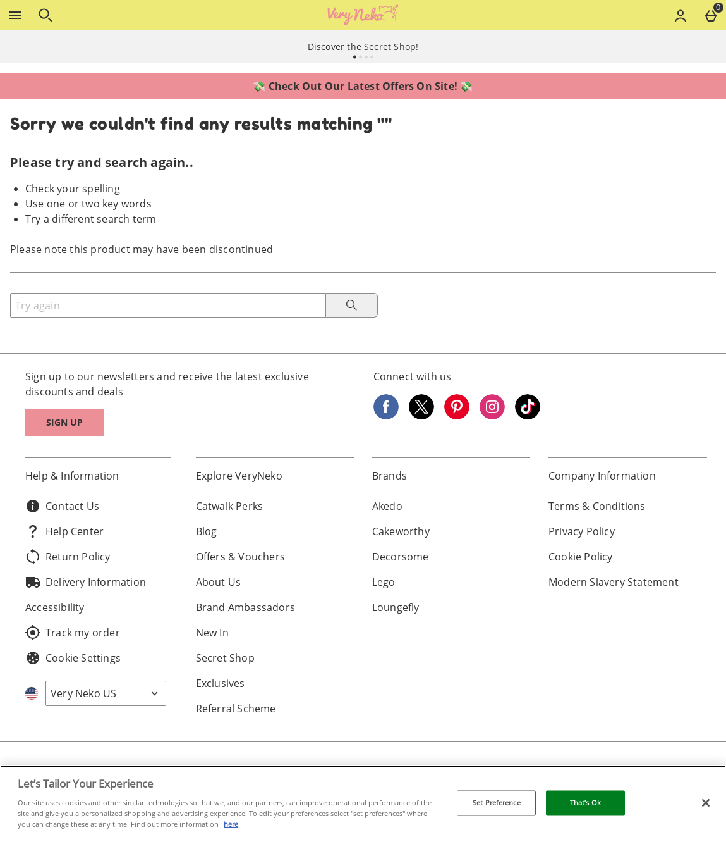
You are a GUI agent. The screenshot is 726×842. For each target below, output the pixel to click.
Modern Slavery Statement (613, 582)
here (231, 824)
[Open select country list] (105, 693)
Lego (384, 582)
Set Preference (497, 803)
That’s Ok (585, 803)
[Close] (706, 803)
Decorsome (400, 557)
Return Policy (68, 556)
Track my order (72, 632)
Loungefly (396, 607)
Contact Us (62, 506)
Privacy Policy (581, 531)
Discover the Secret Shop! (363, 46)
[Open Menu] (15, 15)
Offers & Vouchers (240, 557)
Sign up (64, 422)
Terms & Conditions (597, 506)
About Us (218, 582)
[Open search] (45, 15)
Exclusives (220, 683)
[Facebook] (386, 416)
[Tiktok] (527, 416)
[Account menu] (680, 15)
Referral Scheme (236, 708)
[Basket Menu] (711, 15)
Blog (206, 531)
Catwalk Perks (229, 506)
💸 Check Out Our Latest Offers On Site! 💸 (363, 86)
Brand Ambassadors (245, 607)
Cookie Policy (580, 557)
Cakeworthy (401, 531)
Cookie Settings (73, 658)
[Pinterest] (456, 416)
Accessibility (55, 607)
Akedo (387, 506)
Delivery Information (85, 582)
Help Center (64, 531)
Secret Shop (225, 658)
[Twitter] (421, 416)
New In (212, 633)
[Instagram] (492, 416)
